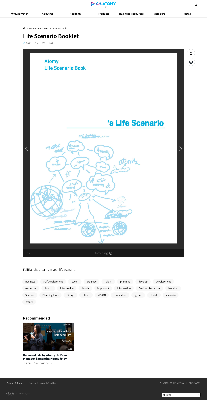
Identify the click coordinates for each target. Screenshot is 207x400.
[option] (103, 148)
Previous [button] (26, 148)
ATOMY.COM (195, 382)
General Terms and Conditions (43, 383)
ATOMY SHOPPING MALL (172, 382)
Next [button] (180, 148)
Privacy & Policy (15, 383)
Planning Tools (59, 28)
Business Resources (38, 28)
